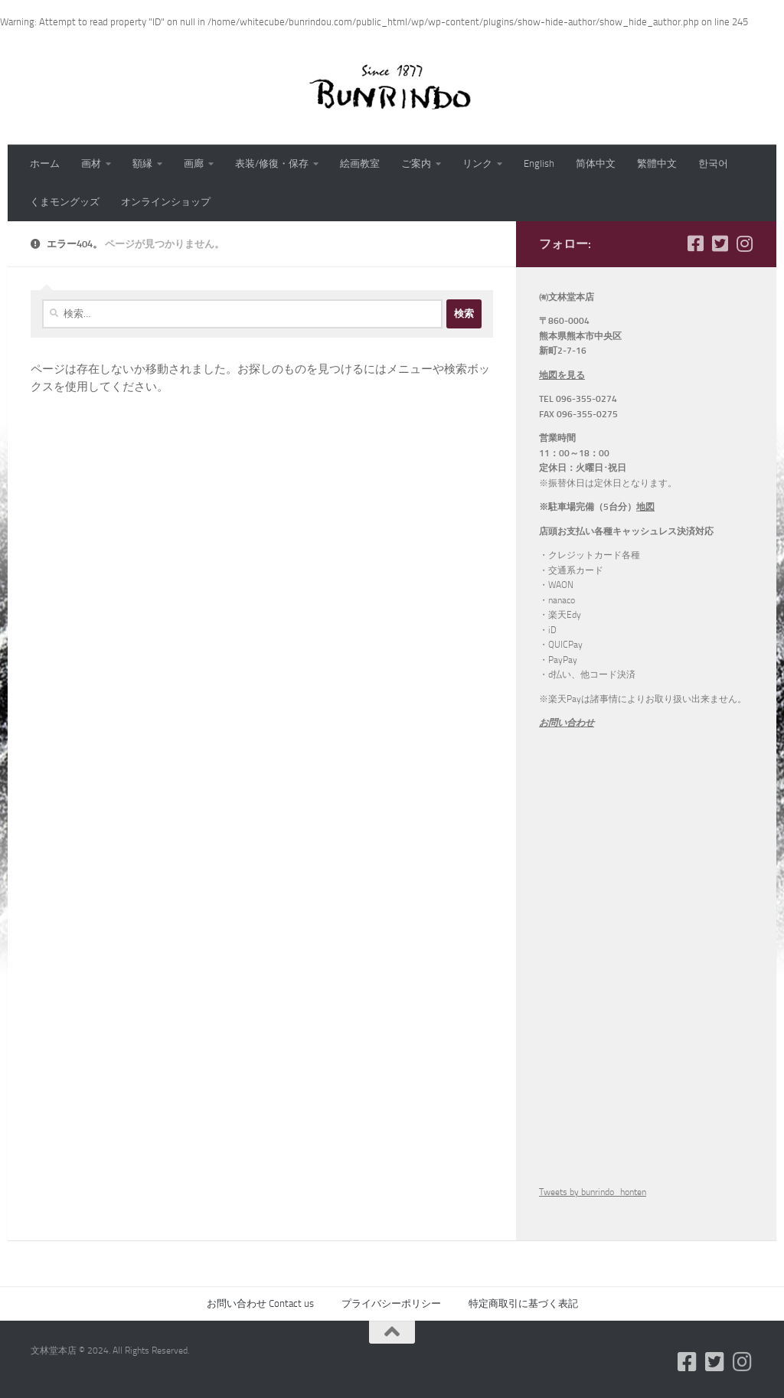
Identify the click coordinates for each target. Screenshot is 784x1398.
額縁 (142, 163)
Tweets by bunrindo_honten (592, 1192)
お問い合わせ (566, 722)
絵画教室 (360, 163)
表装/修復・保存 (272, 163)
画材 (91, 163)
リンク (477, 163)
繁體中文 (657, 163)
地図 (645, 506)
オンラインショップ (166, 201)
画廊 (194, 163)
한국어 (713, 163)
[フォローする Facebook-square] (695, 243)
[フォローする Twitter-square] (719, 243)
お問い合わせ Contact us (260, 1303)
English (539, 163)
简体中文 (596, 163)
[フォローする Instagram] (744, 243)
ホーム (45, 163)
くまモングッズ (65, 201)
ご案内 (416, 163)
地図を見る (562, 375)
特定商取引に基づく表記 (523, 1303)
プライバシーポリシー (391, 1303)
